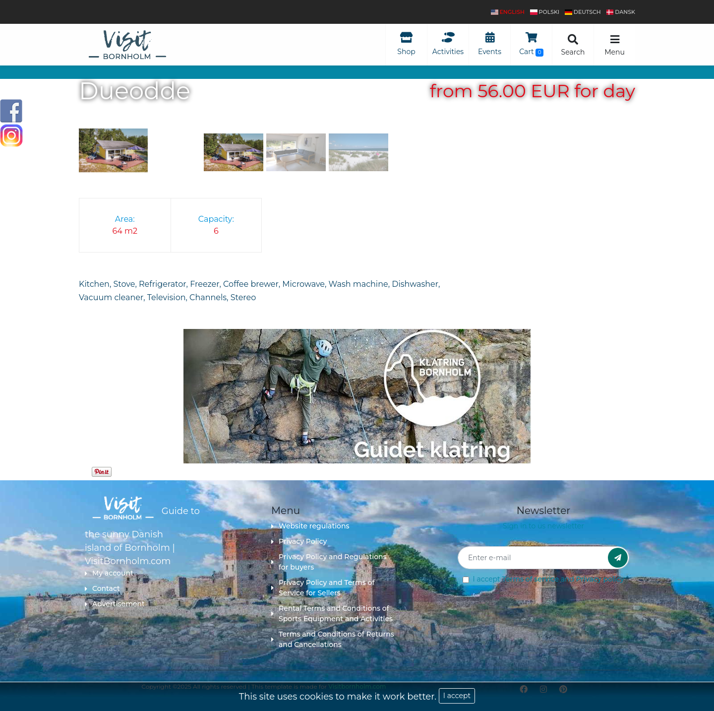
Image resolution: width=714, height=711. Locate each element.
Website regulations (310, 525)
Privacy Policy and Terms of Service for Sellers (322, 587)
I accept (457, 695)
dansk (620, 11)
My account (109, 573)
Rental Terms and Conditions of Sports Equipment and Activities (332, 613)
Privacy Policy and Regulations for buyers (329, 562)
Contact (102, 588)
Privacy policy (600, 579)
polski (544, 11)
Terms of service (530, 579)
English (508, 11)
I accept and (548, 579)
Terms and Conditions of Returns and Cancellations (332, 639)
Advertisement (115, 603)
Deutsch (583, 11)
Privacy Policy (299, 541)
